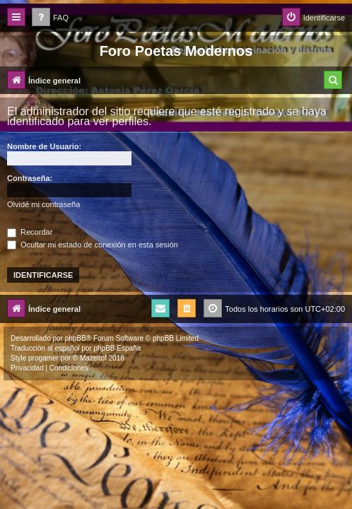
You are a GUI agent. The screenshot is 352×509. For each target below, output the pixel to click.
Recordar (29, 232)
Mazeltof (93, 358)
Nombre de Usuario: (44, 146)
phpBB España (117, 348)
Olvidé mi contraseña (43, 204)
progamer (43, 358)
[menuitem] (50, 18)
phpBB (75, 338)
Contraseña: (29, 178)
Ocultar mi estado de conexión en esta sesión (92, 244)
